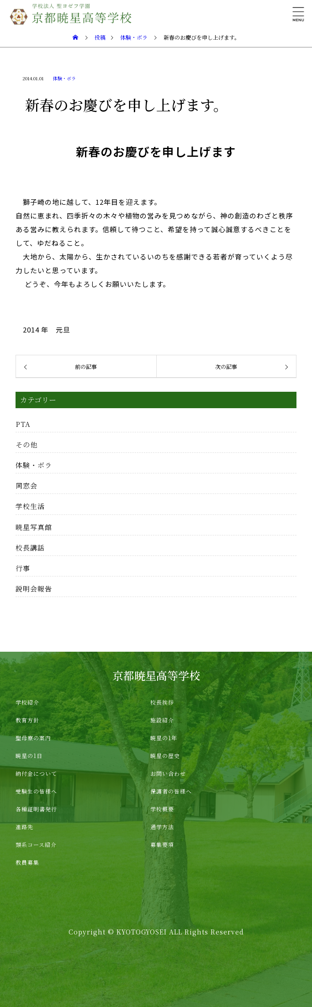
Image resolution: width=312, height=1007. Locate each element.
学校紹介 (27, 702)
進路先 (24, 827)
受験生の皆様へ (36, 791)
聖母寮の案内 (33, 738)
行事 (23, 568)
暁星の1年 (163, 738)
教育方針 (27, 720)
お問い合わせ (168, 773)
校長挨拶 (162, 702)
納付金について (36, 773)
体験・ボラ (64, 78)
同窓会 (26, 485)
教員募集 (27, 862)
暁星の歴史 (165, 755)
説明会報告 (34, 588)
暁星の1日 (29, 755)
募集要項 (162, 844)
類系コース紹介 (36, 844)
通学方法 (162, 827)
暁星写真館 (34, 527)
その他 (26, 444)
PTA (23, 424)
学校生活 (30, 506)
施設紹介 (162, 720)
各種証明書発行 (36, 809)
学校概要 (162, 809)
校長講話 (30, 547)
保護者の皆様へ (171, 791)
